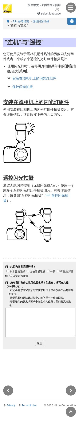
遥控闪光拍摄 (22, 87)
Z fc (21, 21)
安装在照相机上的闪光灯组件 (34, 78)
